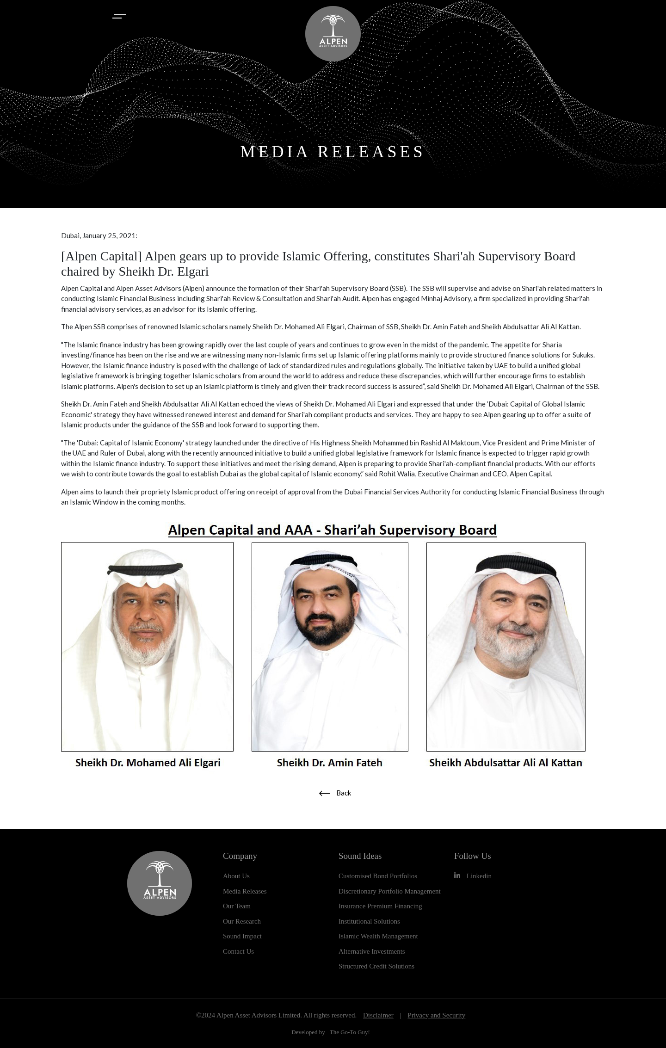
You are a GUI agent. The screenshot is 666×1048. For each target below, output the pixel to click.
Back (335, 793)
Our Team (237, 906)
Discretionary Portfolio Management (390, 891)
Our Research (242, 921)
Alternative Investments (372, 951)
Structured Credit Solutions (376, 966)
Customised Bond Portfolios (378, 876)
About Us (236, 876)
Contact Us (238, 951)
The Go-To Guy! (350, 1032)
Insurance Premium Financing (380, 906)
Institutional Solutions (369, 921)
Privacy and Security (436, 1015)
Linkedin (473, 876)
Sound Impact (242, 936)
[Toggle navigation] (120, 16)
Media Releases (245, 891)
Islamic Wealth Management (378, 936)
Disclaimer (378, 1015)
